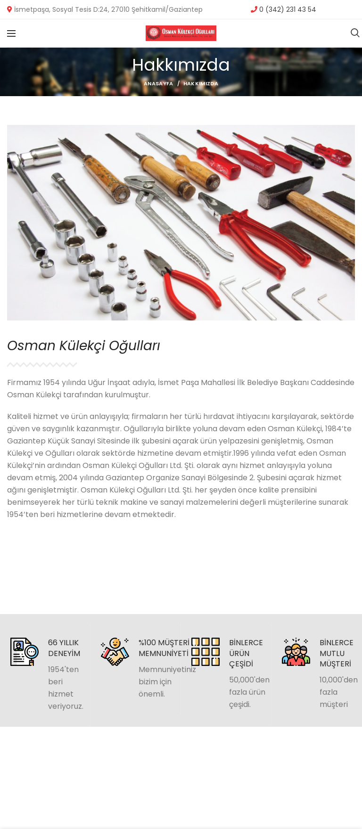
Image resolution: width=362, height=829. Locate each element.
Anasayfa (158, 83)
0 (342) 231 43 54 (286, 9)
